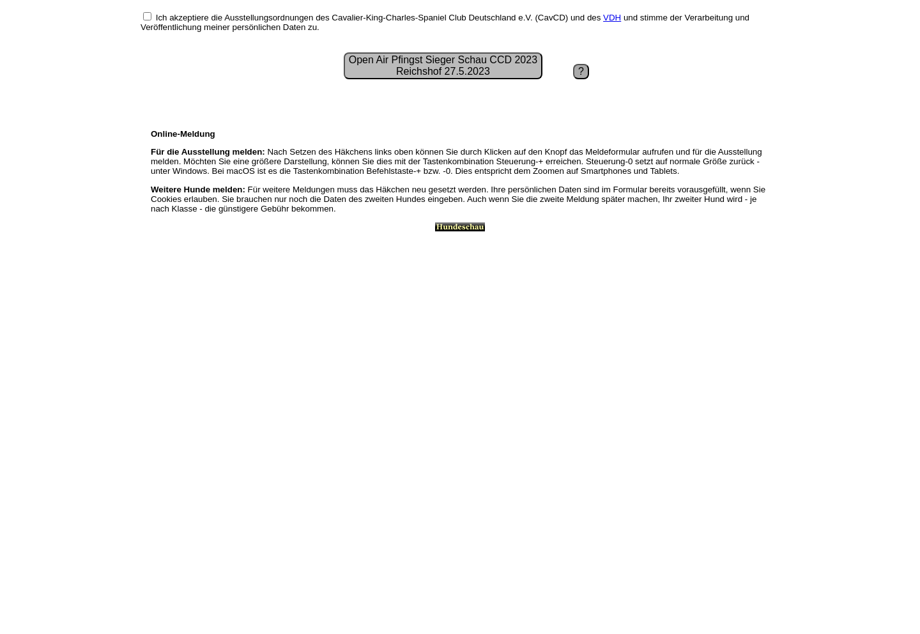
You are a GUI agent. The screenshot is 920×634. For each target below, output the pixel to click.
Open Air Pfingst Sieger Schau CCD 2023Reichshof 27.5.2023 (443, 65)
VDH (612, 17)
